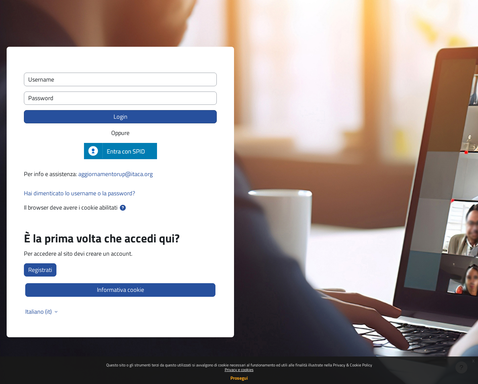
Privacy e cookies (239, 369)
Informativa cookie (120, 289)
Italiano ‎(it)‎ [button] (39, 311)
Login (120, 116)
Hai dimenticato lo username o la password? (79, 193)
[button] (123, 208)
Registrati (40, 269)
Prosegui (239, 377)
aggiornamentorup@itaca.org (115, 173)
